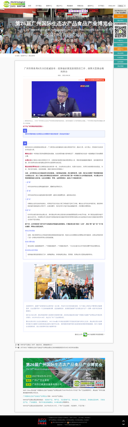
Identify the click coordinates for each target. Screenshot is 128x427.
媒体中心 (91, 6)
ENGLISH (112, 6)
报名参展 (121, 16)
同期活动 (80, 6)
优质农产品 (48, 400)
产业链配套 (33, 402)
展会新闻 (32, 56)
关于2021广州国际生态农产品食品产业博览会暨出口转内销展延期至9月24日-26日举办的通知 (49, 347)
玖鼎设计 (86, 420)
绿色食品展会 (70, 420)
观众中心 (59, 6)
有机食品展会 (61, 420)
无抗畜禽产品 (65, 400)
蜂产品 (56, 400)
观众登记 (121, 20)
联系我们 (87, 417)
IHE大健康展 (89, 334)
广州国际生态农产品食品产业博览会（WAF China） (63, 417)
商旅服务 (70, 6)
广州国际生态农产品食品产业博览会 (35, 396)
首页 (29, 6)
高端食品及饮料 (93, 400)
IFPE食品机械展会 (46, 402)
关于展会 (39, 6)
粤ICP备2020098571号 (58, 422)
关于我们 (101, 6)
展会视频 (121, 66)
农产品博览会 (52, 420)
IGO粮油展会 (58, 402)
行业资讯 (121, 57)
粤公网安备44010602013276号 (77, 422)
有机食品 (75, 400)
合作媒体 (121, 62)
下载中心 (121, 40)
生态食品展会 (79, 420)
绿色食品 (83, 400)
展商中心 (49, 6)
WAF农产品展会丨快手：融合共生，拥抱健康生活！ (37, 345)
